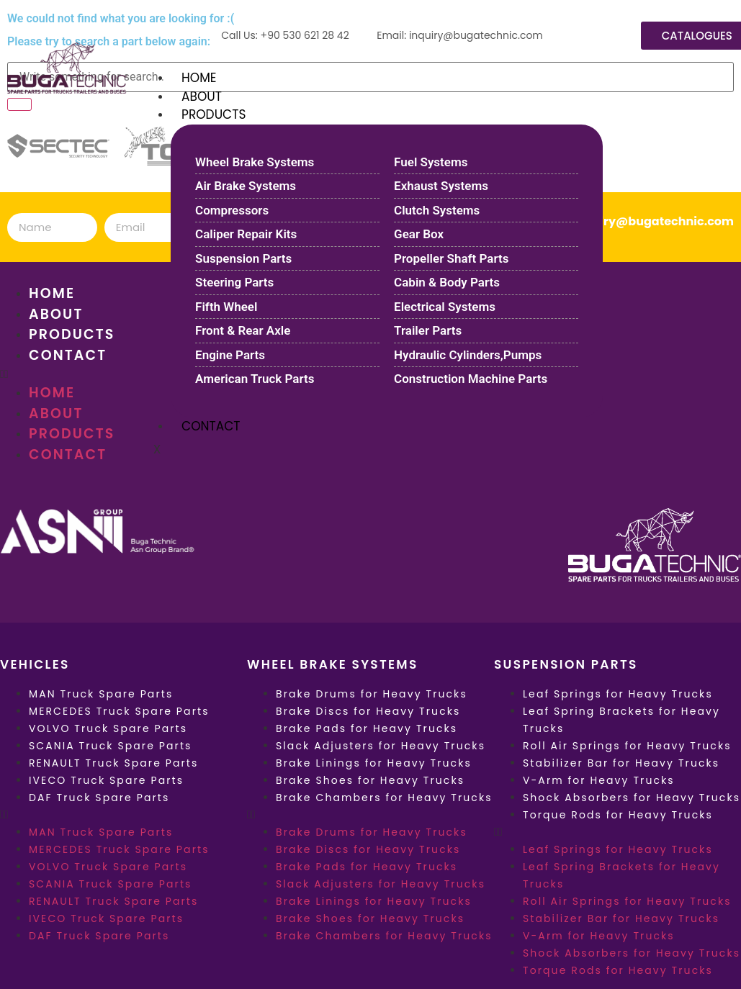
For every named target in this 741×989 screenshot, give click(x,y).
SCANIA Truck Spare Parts (110, 746)
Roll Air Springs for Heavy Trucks (627, 746)
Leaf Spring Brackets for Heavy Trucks (621, 720)
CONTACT (210, 426)
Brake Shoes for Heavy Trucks (370, 780)
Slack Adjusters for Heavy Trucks (380, 746)
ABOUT (201, 96)
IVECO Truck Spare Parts (106, 780)
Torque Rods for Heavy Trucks (618, 815)
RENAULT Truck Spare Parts (113, 763)
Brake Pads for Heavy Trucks (366, 728)
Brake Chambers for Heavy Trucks (384, 797)
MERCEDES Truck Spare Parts (119, 711)
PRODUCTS (213, 114)
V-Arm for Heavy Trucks (599, 780)
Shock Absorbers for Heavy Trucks (631, 797)
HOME (198, 77)
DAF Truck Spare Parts (99, 797)
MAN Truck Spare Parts (101, 694)
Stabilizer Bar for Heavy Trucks (621, 763)
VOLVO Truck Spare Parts (108, 728)
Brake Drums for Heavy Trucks (371, 694)
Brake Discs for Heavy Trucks (368, 711)
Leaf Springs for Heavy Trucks (618, 694)
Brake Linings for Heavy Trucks (374, 763)
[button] (123, 814)
